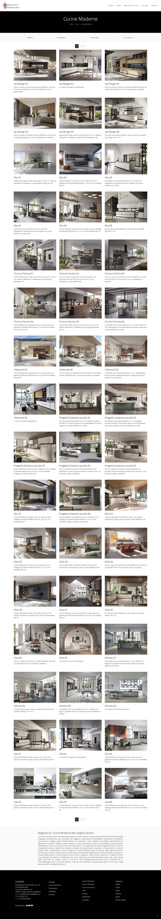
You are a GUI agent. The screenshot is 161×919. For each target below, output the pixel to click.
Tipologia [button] (94, 38)
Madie (117, 897)
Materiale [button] (61, 38)
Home (71, 24)
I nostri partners (55, 885)
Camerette (86, 897)
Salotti (117, 884)
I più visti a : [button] (128, 38)
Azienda (111, 6)
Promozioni (53, 888)
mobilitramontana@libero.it (30, 894)
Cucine (118, 6)
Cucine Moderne (86, 24)
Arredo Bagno (120, 900)
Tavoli (117, 887)
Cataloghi (144, 6)
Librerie (118, 894)
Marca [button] (30, 38)
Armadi (84, 894)
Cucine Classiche (88, 884)
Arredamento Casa (131, 6)
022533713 (23, 896)
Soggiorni (118, 881)
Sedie (117, 890)
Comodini (85, 900)
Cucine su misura (88, 887)
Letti (84, 890)
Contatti (154, 6)
